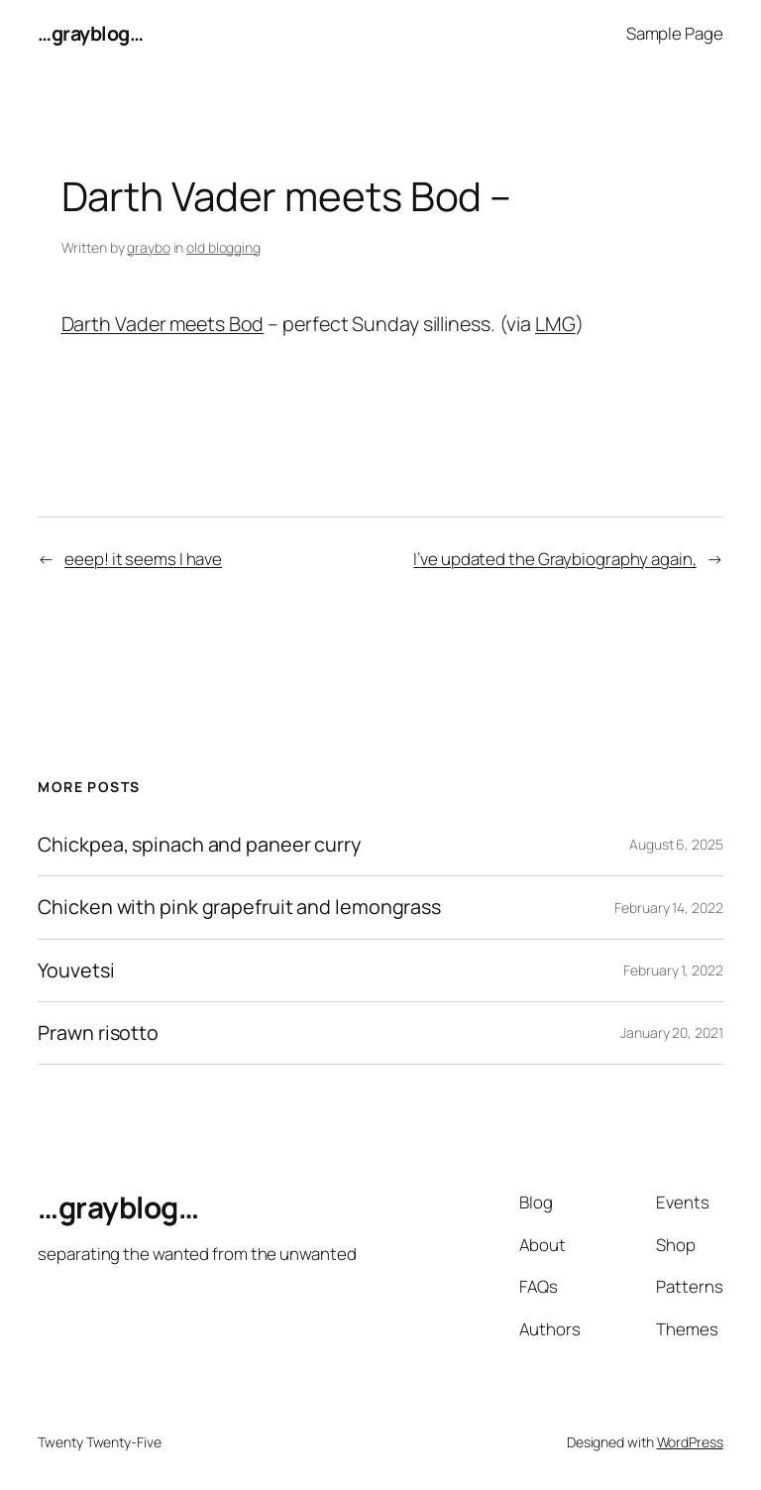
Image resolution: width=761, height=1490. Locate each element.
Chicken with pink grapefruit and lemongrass (239, 907)
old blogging (223, 247)
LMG (555, 323)
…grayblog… (90, 33)
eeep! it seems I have (143, 558)
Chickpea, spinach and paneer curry (199, 845)
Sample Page (674, 33)
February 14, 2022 (668, 907)
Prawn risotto (98, 1033)
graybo (148, 247)
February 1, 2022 (672, 970)
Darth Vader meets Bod (163, 323)
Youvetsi (76, 970)
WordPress (690, 1442)
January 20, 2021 (671, 1032)
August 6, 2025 (676, 844)
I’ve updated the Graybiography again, (554, 558)
